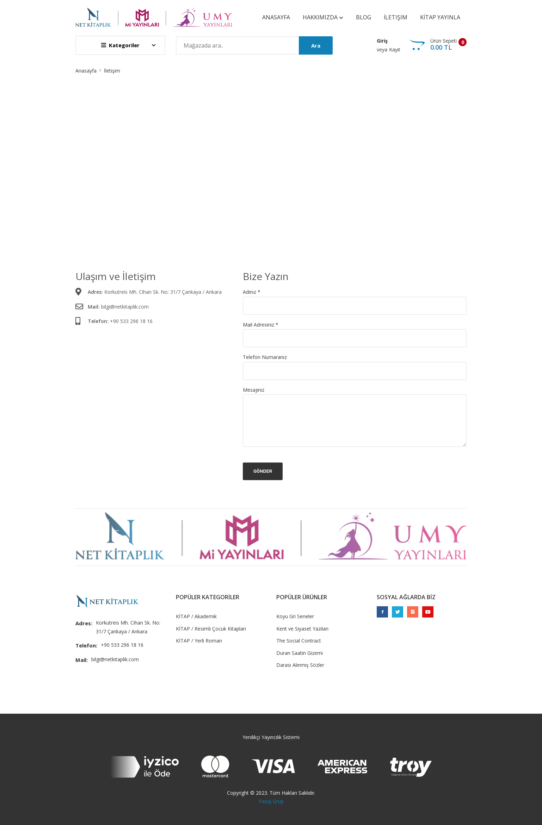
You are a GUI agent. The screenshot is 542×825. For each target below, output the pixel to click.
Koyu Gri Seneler (295, 616)
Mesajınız (253, 389)
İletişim (395, 17)
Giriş (382, 40)
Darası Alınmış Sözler (300, 665)
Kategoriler (120, 45)
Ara (315, 45)
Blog (363, 17)
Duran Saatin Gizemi (299, 653)
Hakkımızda (323, 17)
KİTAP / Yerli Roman (199, 640)
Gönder (262, 471)
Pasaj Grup (271, 801)
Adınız (251, 292)
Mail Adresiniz (260, 325)
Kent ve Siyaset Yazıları (302, 628)
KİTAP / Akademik (196, 616)
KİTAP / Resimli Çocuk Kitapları (211, 628)
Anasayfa (276, 17)
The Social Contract (298, 640)
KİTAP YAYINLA (440, 17)
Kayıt (394, 49)
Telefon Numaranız (265, 357)
